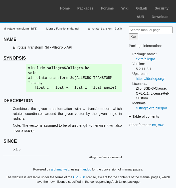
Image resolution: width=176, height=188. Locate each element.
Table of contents (145, 116)
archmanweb (60, 169)
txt (154, 125)
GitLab (141, 8)
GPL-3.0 (79, 177)
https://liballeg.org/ (150, 79)
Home (65, 8)
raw (160, 125)
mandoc (85, 169)
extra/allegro (145, 59)
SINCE (10, 141)
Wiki (125, 8)
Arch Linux (27, 8)
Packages (85, 8)
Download (160, 17)
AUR (140, 17)
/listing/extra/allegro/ (151, 108)
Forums (107, 8)
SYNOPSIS (15, 58)
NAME (10, 39)
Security (161, 8)
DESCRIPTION (19, 100)
